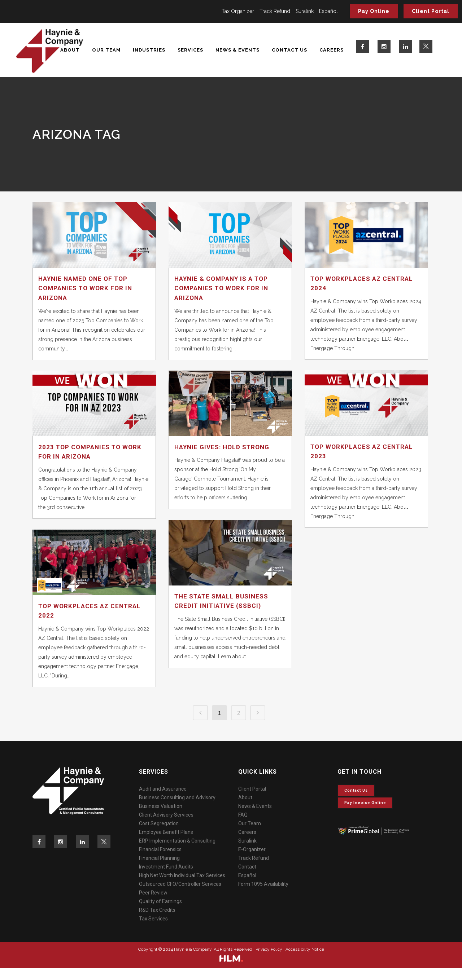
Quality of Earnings (160, 901)
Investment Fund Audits (166, 867)
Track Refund (275, 11)
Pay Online (373, 11)
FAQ (243, 815)
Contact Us (356, 790)
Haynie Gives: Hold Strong (221, 447)
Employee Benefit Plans (166, 832)
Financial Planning (159, 858)
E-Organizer (252, 849)
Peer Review (153, 893)
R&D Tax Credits (157, 910)
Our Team (249, 823)
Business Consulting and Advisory (177, 797)
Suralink (305, 11)
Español (328, 11)
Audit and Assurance (163, 789)
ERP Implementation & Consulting (177, 841)
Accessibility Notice (305, 949)
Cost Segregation (159, 823)
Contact (247, 867)
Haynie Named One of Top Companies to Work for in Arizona (85, 288)
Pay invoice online (365, 802)
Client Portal (430, 11)
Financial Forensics (160, 849)
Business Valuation (160, 806)
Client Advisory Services (166, 815)
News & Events (255, 806)
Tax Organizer (238, 11)
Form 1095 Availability (263, 884)
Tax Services (153, 918)
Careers (247, 832)
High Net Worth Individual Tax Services (182, 875)
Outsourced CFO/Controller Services (180, 884)
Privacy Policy (269, 949)
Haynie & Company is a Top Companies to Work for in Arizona (221, 288)
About (245, 797)
